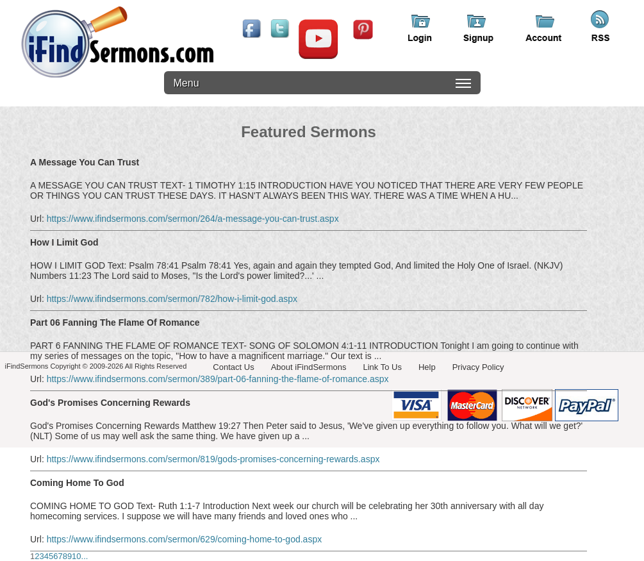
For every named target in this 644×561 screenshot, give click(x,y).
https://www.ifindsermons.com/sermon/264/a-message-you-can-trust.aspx (193, 219)
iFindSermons (117, 42)
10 (76, 556)
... (84, 556)
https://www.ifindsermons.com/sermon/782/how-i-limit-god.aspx (172, 299)
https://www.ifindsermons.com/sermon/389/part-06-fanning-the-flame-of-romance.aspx (218, 379)
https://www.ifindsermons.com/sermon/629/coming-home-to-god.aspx (184, 539)
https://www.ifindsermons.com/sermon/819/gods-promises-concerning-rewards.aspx (213, 459)
